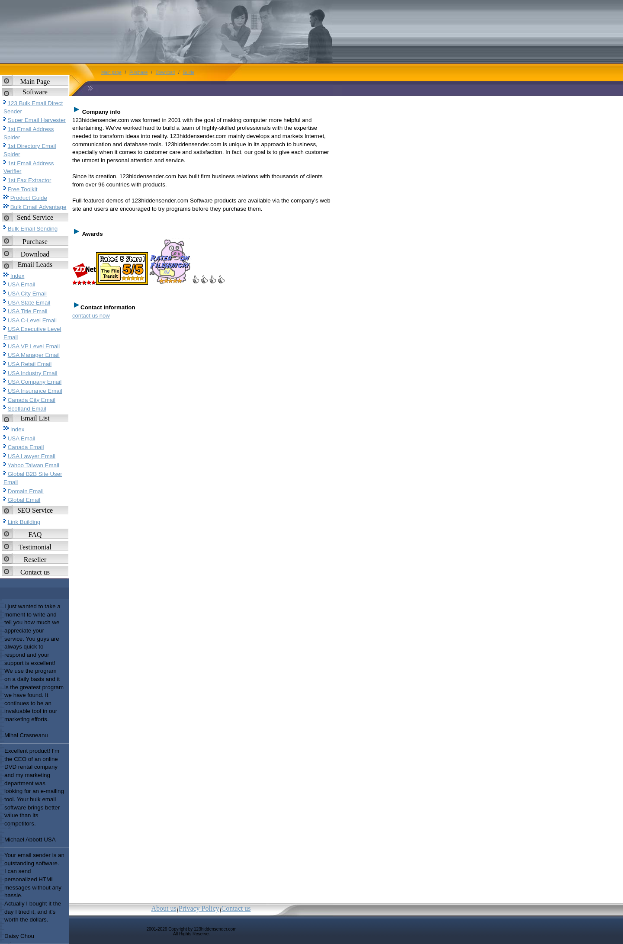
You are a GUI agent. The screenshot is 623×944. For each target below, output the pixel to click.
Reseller (35, 559)
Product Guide (28, 198)
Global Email (24, 500)
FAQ (35, 534)
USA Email (21, 284)
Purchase (35, 241)
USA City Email (27, 293)
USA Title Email (28, 311)
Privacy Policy (199, 908)
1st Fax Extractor (29, 180)
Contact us (35, 572)
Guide (188, 72)
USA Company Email (34, 382)
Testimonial (35, 547)
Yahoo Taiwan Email (33, 465)
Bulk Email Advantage (38, 207)
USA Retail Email (29, 364)
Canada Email (26, 447)
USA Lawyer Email (31, 456)
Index (17, 276)
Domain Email (26, 491)
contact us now (91, 315)
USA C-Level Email (32, 320)
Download (35, 254)
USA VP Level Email (34, 346)
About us (164, 908)
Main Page (35, 81)
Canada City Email (31, 400)
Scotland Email (27, 408)
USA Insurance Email (35, 391)
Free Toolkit (23, 189)
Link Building (24, 522)
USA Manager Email (34, 355)
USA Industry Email (33, 373)
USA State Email (29, 302)
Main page (111, 72)
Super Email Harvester (37, 120)
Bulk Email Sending (33, 228)
